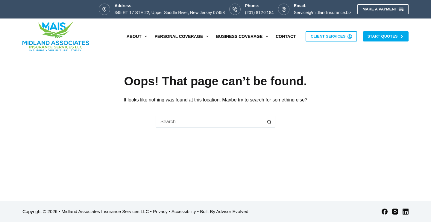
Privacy (160, 211)
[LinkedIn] (406, 212)
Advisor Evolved (232, 211)
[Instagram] (395, 212)
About (138, 36)
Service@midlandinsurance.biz (322, 12)
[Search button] (269, 122)
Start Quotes (386, 36)
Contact (286, 36)
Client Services (331, 36)
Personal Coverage (182, 36)
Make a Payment (382, 9)
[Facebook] (385, 212)
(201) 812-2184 (259, 12)
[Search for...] (209, 122)
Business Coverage (243, 36)
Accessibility (184, 211)
